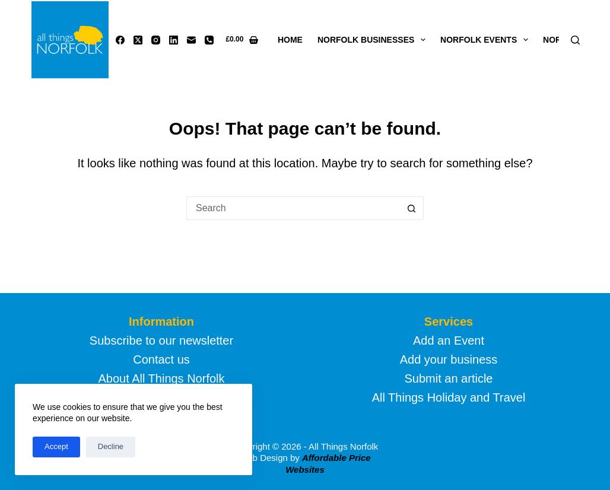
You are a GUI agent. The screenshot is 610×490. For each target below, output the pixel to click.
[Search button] (412, 208)
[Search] (575, 40)
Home (290, 39)
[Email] (191, 40)
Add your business (449, 359)
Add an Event (448, 340)
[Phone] (209, 40)
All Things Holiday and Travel (449, 397)
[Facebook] (120, 40)
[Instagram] (155, 40)
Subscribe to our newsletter (161, 340)
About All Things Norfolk (161, 378)
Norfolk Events (486, 40)
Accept (56, 446)
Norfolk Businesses (373, 40)
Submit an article (449, 378)
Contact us (161, 359)
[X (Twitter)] (138, 40)
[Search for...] (293, 208)
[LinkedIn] (173, 40)
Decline (110, 446)
